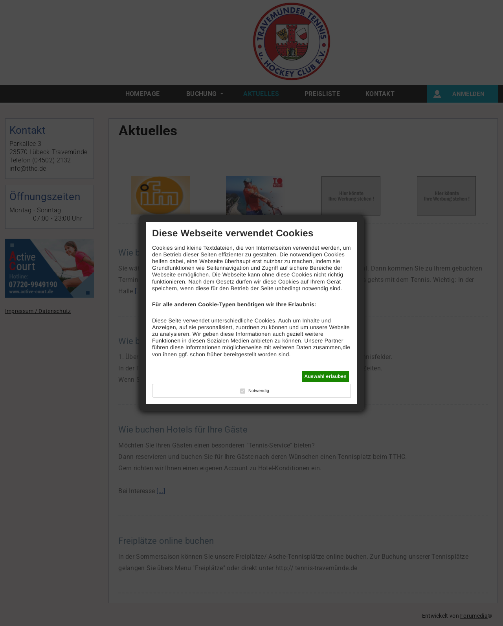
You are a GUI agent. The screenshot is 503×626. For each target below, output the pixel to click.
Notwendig (258, 390)
